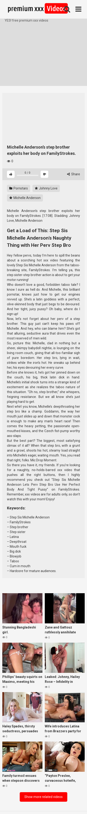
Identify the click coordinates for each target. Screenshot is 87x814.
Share (73, 174)
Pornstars (18, 188)
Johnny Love (46, 188)
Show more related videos (43, 797)
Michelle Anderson (25, 198)
